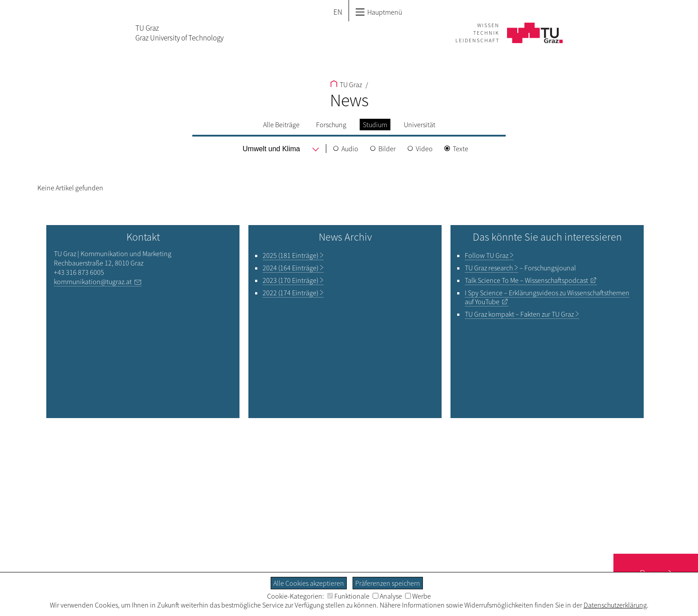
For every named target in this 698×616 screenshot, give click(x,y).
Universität (419, 124)
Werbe (418, 596)
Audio (349, 148)
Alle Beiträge (281, 124)
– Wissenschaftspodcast (526, 280)
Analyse (387, 596)
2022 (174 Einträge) (290, 292)
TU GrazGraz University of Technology (179, 33)
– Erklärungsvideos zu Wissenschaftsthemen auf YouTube (547, 297)
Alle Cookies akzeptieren (308, 583)
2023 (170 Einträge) (290, 280)
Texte (460, 148)
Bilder (387, 148)
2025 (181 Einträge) (290, 255)
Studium (375, 124)
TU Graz (346, 84)
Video (424, 148)
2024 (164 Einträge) (290, 267)
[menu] (272, 149)
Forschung (331, 124)
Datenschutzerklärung (615, 604)
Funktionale (348, 596)
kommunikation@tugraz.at (93, 281)
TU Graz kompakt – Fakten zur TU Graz (519, 314)
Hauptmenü (378, 12)
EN (337, 12)
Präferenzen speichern (387, 583)
